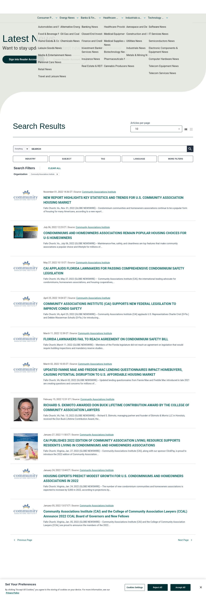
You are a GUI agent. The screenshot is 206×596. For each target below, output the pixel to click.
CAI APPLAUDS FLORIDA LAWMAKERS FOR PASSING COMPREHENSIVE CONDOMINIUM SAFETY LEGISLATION (113, 270)
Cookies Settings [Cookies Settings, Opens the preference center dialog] (135, 588)
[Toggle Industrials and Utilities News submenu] (144, 17)
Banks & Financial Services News (89, 17)
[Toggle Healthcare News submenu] (122, 17)
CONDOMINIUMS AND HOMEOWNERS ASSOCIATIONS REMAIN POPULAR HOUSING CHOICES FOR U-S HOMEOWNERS (114, 235)
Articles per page (140, 122)
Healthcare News (111, 17)
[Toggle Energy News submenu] (77, 17)
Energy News (67, 17)
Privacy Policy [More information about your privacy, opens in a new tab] (12, 593)
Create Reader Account (66, 59)
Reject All (157, 588)
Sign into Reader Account (23, 59)
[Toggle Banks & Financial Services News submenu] (100, 17)
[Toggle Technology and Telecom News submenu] (167, 17)
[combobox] (156, 129)
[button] (44, 174)
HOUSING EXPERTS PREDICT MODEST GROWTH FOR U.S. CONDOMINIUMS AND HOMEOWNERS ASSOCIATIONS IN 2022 (113, 478)
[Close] (200, 588)
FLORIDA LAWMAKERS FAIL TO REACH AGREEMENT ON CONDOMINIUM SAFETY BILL (105, 339)
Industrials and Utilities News (134, 17)
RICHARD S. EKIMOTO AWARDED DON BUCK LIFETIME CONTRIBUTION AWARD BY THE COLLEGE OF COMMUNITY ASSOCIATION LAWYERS (116, 407)
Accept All (180, 588)
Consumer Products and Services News (45, 17)
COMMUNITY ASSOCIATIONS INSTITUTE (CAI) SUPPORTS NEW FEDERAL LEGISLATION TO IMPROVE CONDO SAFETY (109, 306)
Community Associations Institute (99, 192)
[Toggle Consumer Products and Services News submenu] (56, 17)
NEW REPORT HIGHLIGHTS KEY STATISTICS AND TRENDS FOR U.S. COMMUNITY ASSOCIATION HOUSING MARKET (113, 200)
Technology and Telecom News (156, 17)
